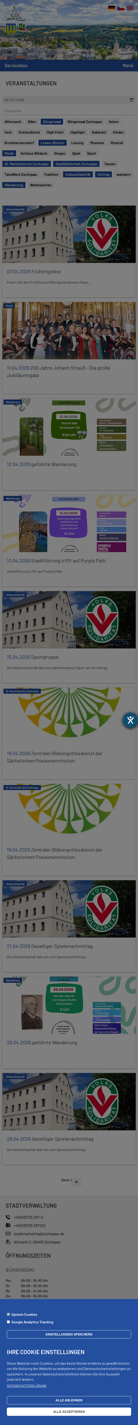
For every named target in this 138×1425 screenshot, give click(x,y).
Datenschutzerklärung (27, 1386)
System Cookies (24, 1314)
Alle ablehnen (69, 1400)
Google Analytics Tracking (32, 1322)
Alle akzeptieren (69, 1412)
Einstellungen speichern (69, 1334)
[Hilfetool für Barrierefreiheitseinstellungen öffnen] (130, 720)
